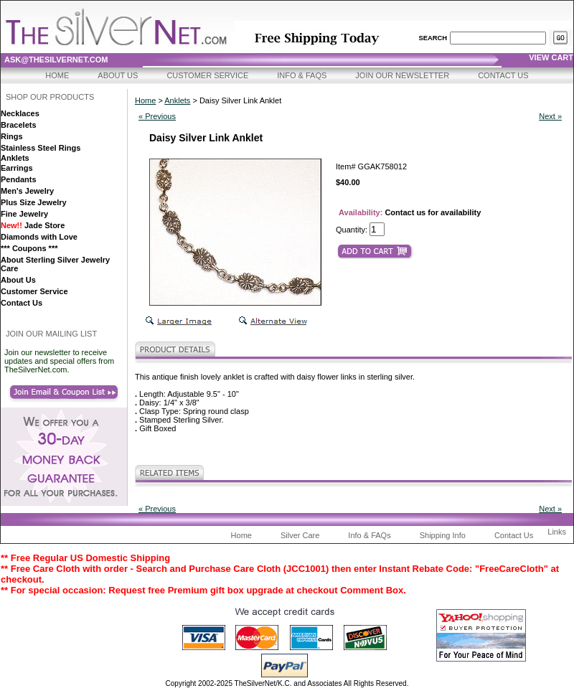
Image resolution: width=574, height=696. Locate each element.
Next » (550, 116)
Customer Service (207, 75)
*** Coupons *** (29, 248)
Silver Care (300, 535)
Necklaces (20, 113)
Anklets (15, 158)
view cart (551, 57)
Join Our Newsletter (402, 75)
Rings (12, 136)
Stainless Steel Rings (40, 148)
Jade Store (33, 225)
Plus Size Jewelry (34, 202)
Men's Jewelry (27, 191)
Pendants (19, 179)
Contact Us (503, 75)
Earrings (17, 168)
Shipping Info (443, 535)
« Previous (157, 116)
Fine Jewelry (24, 214)
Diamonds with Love (39, 236)
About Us (118, 75)
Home (57, 75)
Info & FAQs (301, 75)
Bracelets (19, 125)
